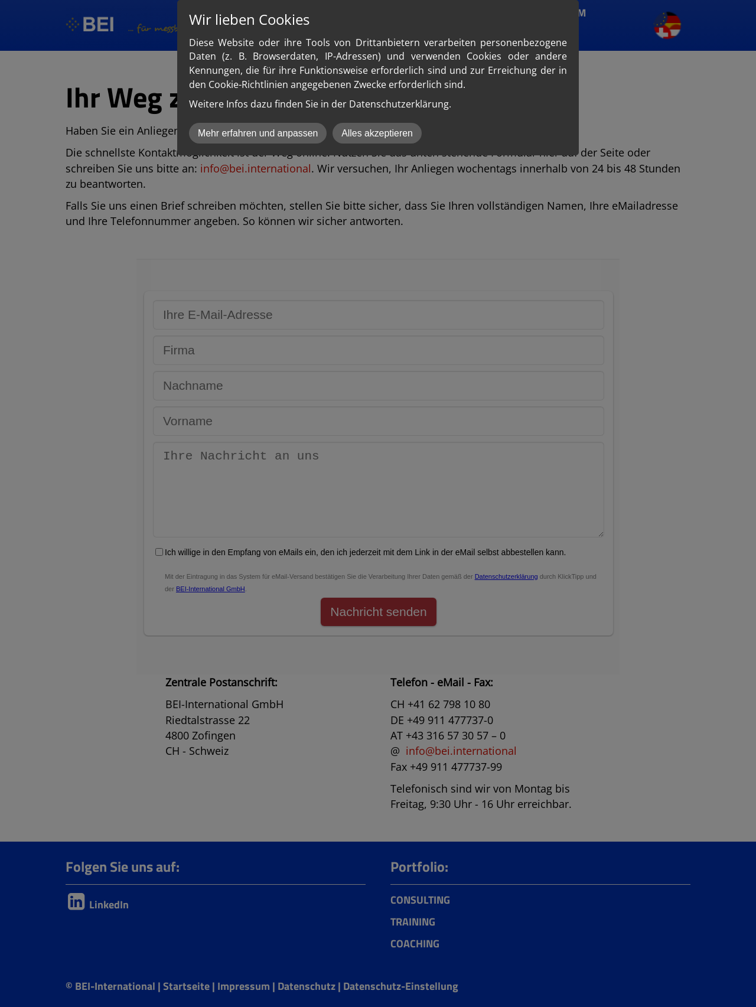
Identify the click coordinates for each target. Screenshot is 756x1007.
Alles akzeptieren (377, 133)
